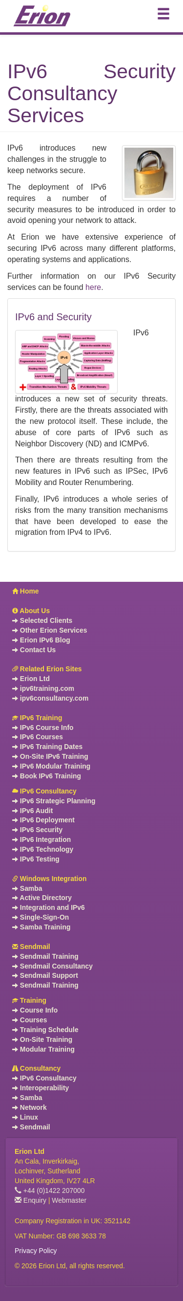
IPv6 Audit (32, 811)
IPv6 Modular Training (51, 766)
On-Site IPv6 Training (50, 756)
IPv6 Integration (41, 839)
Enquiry (30, 1200)
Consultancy (36, 1068)
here (93, 287)
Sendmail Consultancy (52, 966)
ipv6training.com (43, 688)
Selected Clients (42, 620)
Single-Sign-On (40, 917)
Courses (29, 1020)
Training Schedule (45, 1030)
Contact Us (34, 650)
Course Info (35, 1010)
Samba (27, 888)
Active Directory (42, 898)
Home (25, 591)
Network (29, 1107)
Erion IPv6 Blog (41, 640)
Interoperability (40, 1088)
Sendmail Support (45, 975)
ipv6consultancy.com (50, 698)
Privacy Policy (36, 1251)
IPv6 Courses (37, 737)
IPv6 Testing (36, 859)
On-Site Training (42, 1039)
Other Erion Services (49, 630)
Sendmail (31, 946)
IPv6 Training (37, 718)
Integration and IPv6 (48, 907)
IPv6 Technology (42, 849)
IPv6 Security (37, 830)
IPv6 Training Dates (47, 746)
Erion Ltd (31, 679)
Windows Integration (49, 878)
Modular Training (43, 1049)
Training (29, 1000)
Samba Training (41, 927)
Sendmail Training (45, 956)
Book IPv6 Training (46, 776)
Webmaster (69, 1200)
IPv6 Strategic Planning (53, 801)
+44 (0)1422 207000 (50, 1190)
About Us (31, 611)
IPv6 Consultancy (44, 791)
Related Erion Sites (47, 669)
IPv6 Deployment (43, 820)
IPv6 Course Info (43, 727)
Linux (25, 1117)
